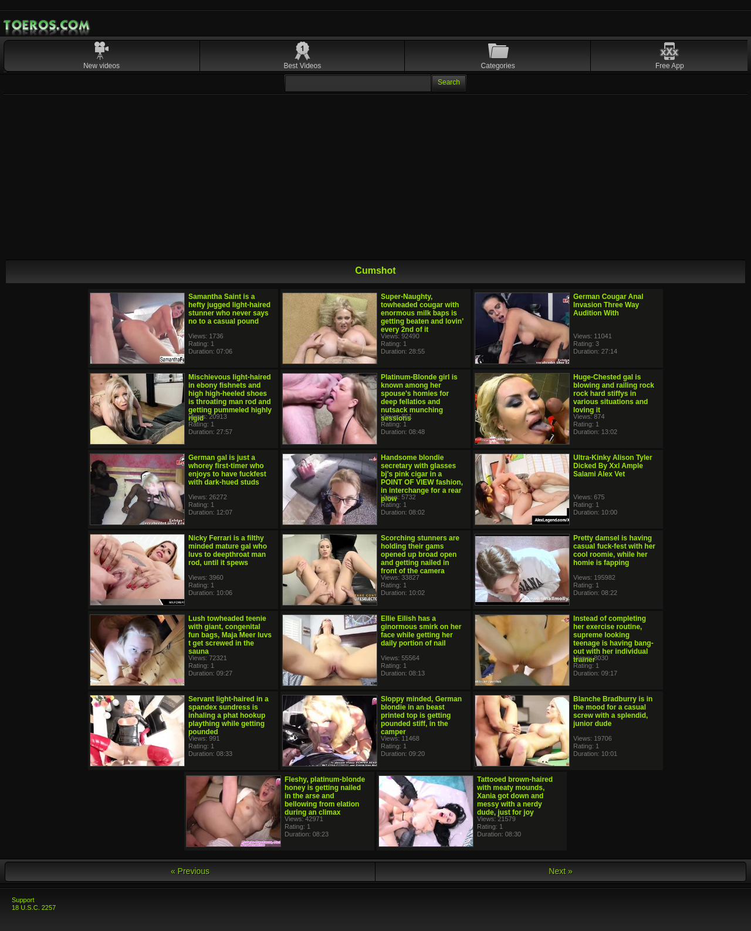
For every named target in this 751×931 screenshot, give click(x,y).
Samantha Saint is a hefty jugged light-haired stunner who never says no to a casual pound (229, 309)
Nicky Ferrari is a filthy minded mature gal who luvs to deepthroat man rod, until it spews (227, 550)
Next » (560, 871)
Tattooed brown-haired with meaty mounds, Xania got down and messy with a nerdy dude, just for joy (515, 795)
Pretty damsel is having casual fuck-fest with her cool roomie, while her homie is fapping (614, 550)
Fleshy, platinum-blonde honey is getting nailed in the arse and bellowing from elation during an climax (325, 795)
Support (23, 899)
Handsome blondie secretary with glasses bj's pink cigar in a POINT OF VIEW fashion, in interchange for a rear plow (422, 478)
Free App (669, 66)
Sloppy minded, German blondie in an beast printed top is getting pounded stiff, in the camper (421, 715)
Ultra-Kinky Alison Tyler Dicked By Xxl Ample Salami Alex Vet (612, 465)
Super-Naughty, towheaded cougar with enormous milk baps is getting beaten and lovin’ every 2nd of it (422, 313)
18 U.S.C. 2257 (34, 907)
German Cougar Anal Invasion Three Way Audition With (608, 305)
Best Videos (302, 66)
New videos (101, 66)
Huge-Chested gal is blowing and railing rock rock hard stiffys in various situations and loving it (613, 393)
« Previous (190, 871)
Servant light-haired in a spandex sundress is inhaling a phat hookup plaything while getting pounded (228, 715)
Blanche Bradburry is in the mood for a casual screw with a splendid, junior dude (612, 711)
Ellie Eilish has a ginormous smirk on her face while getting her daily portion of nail (421, 630)
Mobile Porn (48, 25)
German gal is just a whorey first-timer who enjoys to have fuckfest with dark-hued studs (227, 469)
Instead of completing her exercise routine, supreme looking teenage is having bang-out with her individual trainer (613, 639)
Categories (498, 66)
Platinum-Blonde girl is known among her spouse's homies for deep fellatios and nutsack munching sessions (419, 397)
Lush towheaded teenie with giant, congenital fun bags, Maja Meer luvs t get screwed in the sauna (230, 635)
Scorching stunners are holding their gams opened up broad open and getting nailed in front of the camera (420, 554)
